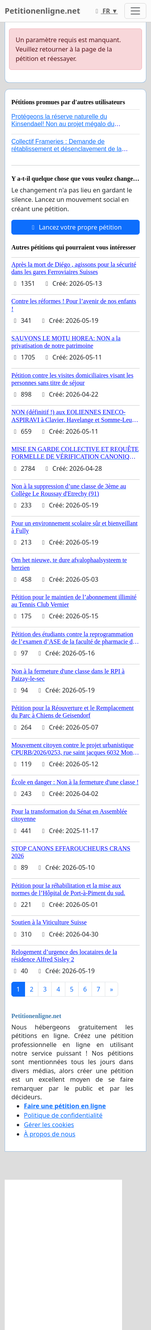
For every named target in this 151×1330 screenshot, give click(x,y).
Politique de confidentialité (63, 1115)
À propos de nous (50, 1134)
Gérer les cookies (49, 1124)
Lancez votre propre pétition (75, 227)
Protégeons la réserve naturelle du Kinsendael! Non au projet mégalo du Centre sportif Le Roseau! (62, 124)
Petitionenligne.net (42, 10)
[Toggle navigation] (135, 11)
